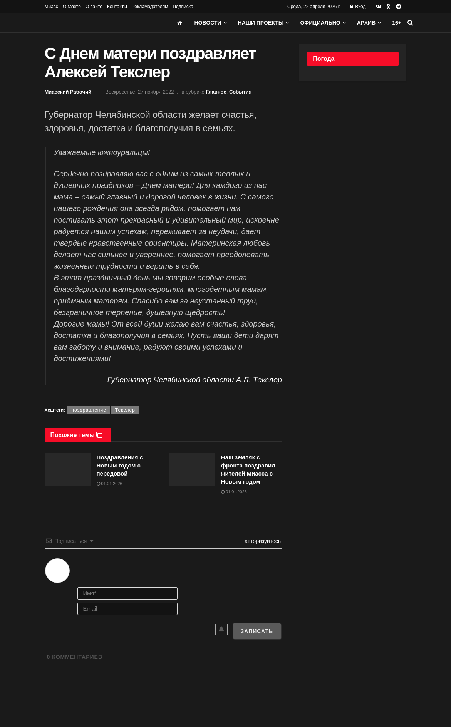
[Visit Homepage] (102, 22)
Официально (320, 23)
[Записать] (257, 631)
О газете (72, 6)
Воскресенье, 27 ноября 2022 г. (141, 92)
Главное (216, 92)
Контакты (117, 6)
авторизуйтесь (262, 541)
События (240, 92)
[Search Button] (410, 22)
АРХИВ (366, 23)
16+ (396, 23)
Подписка (183, 6)
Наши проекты (261, 23)
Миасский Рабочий (68, 92)
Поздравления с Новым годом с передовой (120, 465)
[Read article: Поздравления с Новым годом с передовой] (68, 469)
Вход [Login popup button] (357, 6)
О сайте (94, 6)
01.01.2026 (109, 483)
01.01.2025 (234, 491)
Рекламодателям (150, 6)
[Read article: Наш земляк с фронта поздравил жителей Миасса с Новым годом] (192, 469)
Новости (207, 23)
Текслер (125, 410)
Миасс (51, 6)
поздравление (88, 410)
